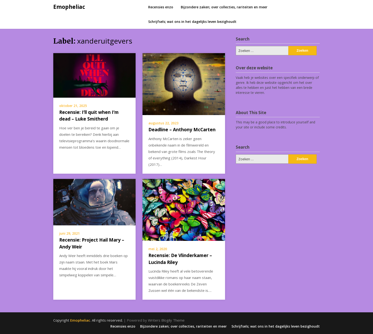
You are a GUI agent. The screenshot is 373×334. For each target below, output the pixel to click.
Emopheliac (69, 6)
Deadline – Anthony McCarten (182, 130)
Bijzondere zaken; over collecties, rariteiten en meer (224, 7)
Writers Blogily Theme (166, 320)
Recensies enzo (160, 7)
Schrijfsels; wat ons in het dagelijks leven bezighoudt (192, 21)
